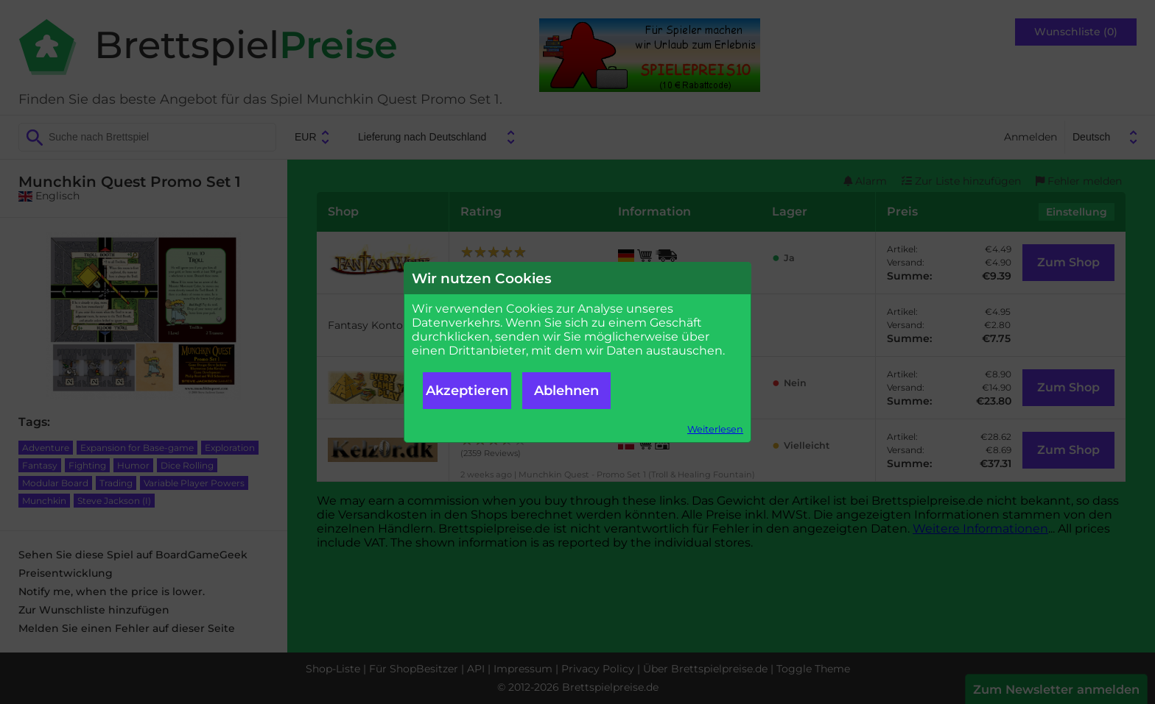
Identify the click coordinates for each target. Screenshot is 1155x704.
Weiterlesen (715, 429)
